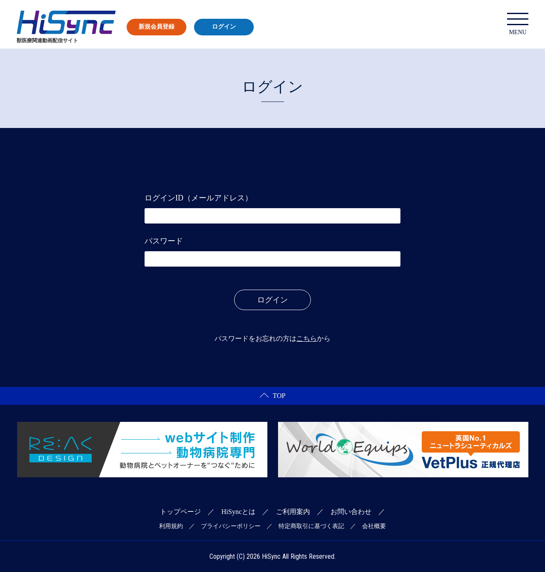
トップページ (180, 511)
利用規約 (171, 526)
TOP (273, 395)
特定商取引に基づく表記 (311, 526)
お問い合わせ (350, 511)
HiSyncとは (238, 511)
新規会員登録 (156, 26)
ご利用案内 (293, 511)
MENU (517, 24)
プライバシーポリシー (231, 526)
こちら (306, 338)
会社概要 (374, 526)
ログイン (224, 26)
